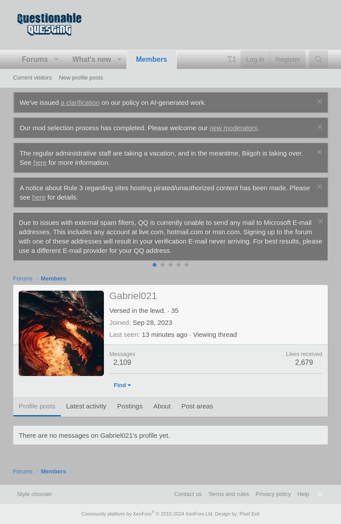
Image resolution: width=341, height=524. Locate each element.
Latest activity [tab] (86, 406)
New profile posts (81, 77)
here (40, 162)
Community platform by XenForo (147, 513)
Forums (35, 59)
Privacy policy (273, 494)
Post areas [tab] (197, 406)
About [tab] (161, 406)
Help (303, 494)
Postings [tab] (130, 406)
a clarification (80, 102)
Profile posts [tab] (37, 406)
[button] (56, 59)
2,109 (122, 362)
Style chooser (34, 494)
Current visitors (32, 77)
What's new (91, 59)
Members (151, 59)
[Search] (318, 59)
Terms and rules (228, 494)
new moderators (234, 128)
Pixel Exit (249, 513)
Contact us (188, 494)
